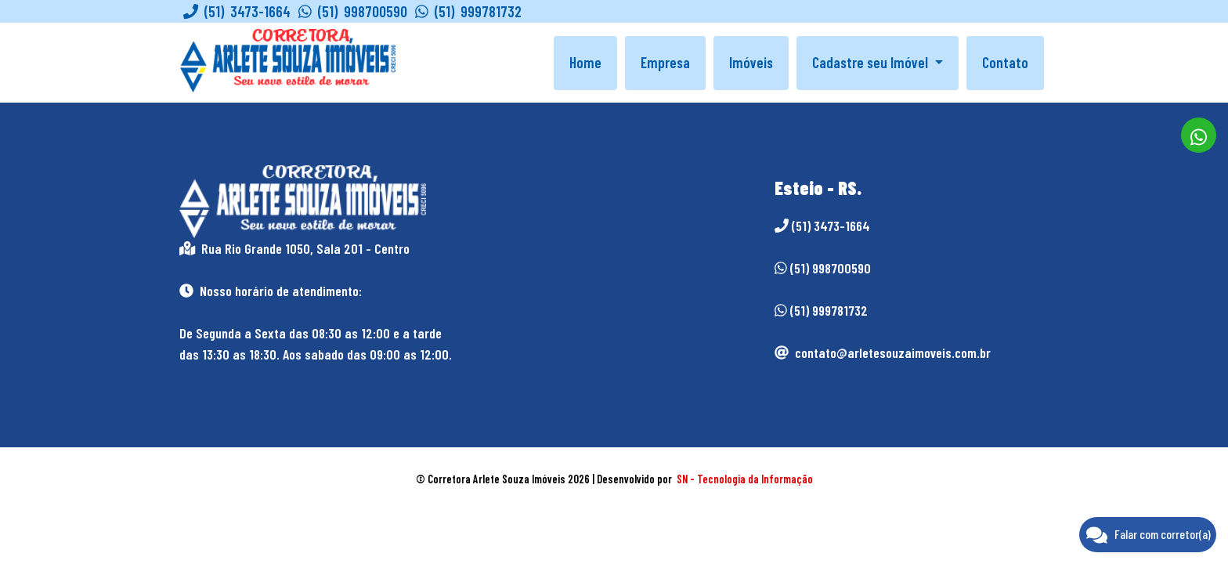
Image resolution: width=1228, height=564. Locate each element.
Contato (1005, 62)
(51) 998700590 (352, 11)
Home (585, 62)
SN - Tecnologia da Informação (745, 479)
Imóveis (751, 62)
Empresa (665, 62)
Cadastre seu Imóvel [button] (871, 62)
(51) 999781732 (468, 11)
